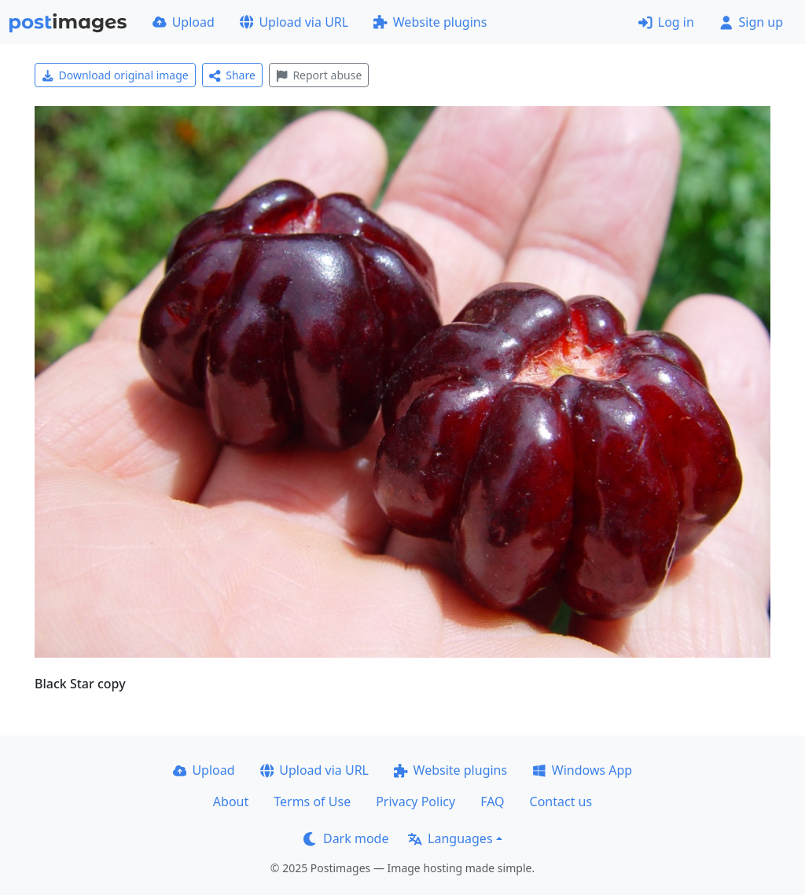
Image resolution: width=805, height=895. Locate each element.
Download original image (115, 75)
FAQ (492, 801)
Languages (450, 838)
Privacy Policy (415, 801)
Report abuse (319, 75)
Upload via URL (294, 22)
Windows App (582, 770)
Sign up (751, 22)
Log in (666, 22)
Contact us (561, 801)
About (230, 801)
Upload (184, 22)
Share (232, 75)
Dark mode (345, 838)
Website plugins (430, 22)
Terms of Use (312, 801)
